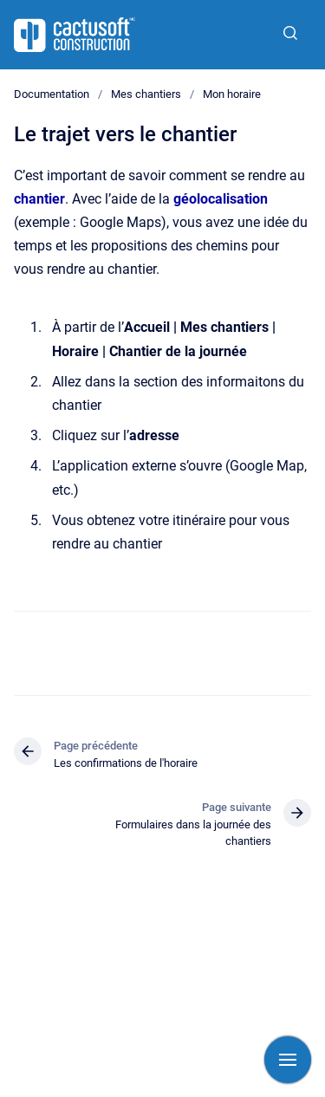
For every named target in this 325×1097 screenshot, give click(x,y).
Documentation (51, 94)
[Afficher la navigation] (287, 1059)
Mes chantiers (146, 94)
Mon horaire (232, 94)
